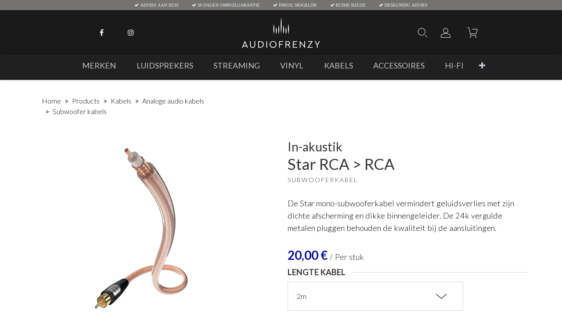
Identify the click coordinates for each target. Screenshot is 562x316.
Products (86, 101)
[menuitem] (99, 65)
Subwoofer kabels (80, 111)
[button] (482, 65)
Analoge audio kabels (173, 101)
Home (51, 101)
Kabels (121, 101)
